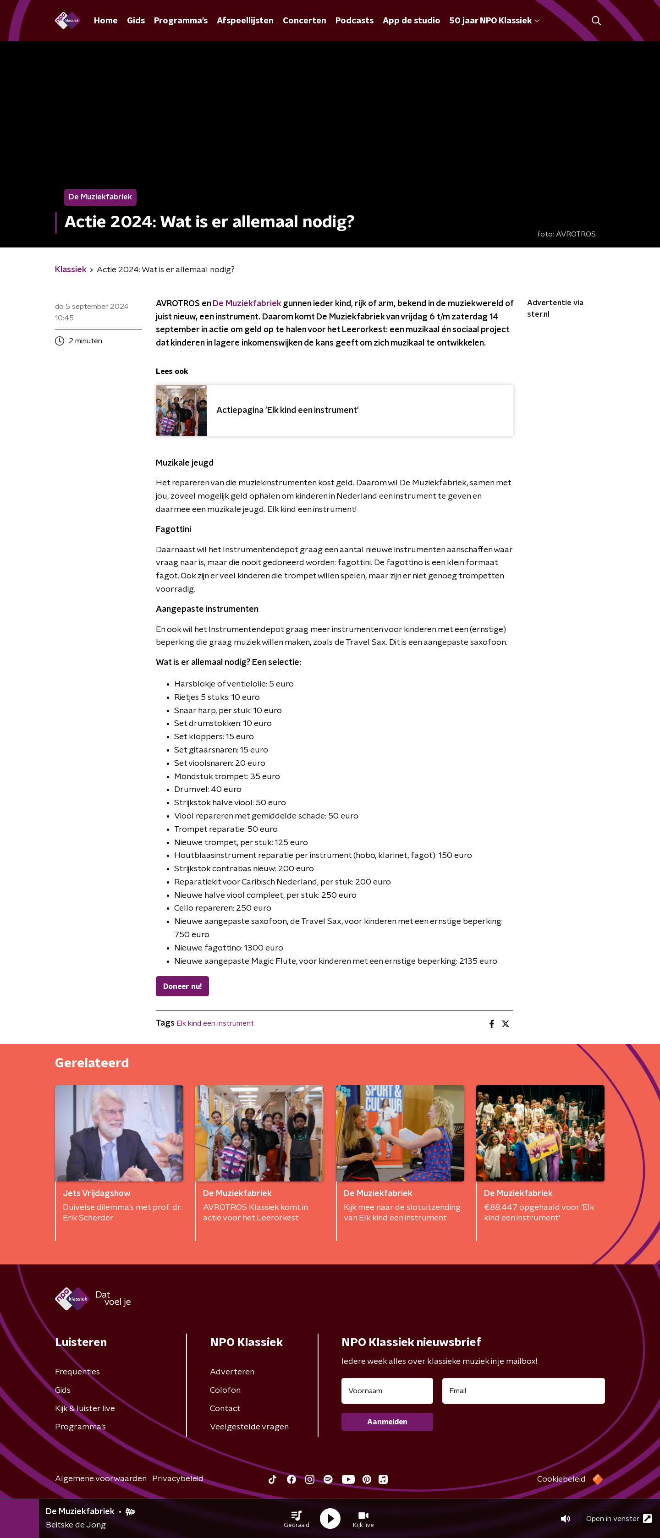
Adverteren (232, 1372)
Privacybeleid (178, 1479)
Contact (225, 1409)
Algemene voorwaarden (101, 1479)
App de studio (411, 21)
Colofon (225, 1390)
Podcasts (355, 21)
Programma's (181, 21)
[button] (296, 1518)
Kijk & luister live (85, 1409)
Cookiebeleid (561, 1479)
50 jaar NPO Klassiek (495, 21)
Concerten (304, 21)
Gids (136, 21)
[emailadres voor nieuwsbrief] (523, 1391)
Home (106, 21)
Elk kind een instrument (215, 1023)
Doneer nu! (182, 986)
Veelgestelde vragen (249, 1427)
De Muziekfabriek (247, 304)
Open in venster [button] (619, 1518)
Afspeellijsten (245, 21)
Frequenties (77, 1372)
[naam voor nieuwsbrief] (387, 1391)
